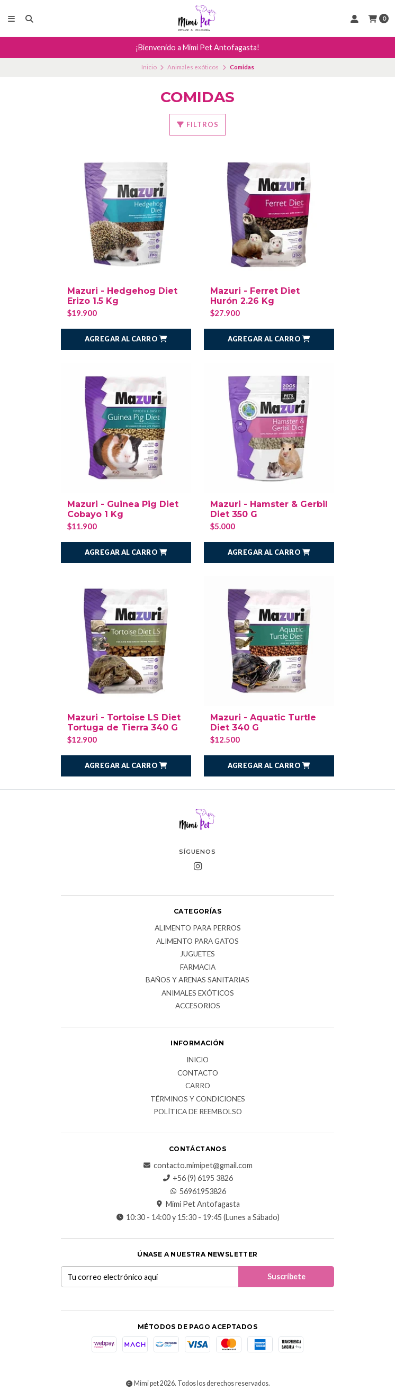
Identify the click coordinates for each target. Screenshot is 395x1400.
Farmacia (198, 967)
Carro (197, 1086)
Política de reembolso (198, 1112)
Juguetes (197, 954)
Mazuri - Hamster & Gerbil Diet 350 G (269, 509)
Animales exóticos (193, 67)
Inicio (149, 67)
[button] (126, 339)
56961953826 (197, 1191)
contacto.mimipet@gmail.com (198, 1165)
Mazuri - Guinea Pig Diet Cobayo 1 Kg (122, 509)
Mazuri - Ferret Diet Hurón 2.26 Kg (255, 296)
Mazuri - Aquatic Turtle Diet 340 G (263, 722)
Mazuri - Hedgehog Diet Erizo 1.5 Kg (122, 296)
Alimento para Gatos (197, 941)
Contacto (197, 1073)
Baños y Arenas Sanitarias (197, 980)
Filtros (197, 124)
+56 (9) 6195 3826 (197, 1178)
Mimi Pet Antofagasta (197, 1204)
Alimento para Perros (198, 928)
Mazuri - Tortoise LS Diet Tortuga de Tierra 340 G (124, 722)
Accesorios (197, 1006)
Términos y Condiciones (197, 1099)
